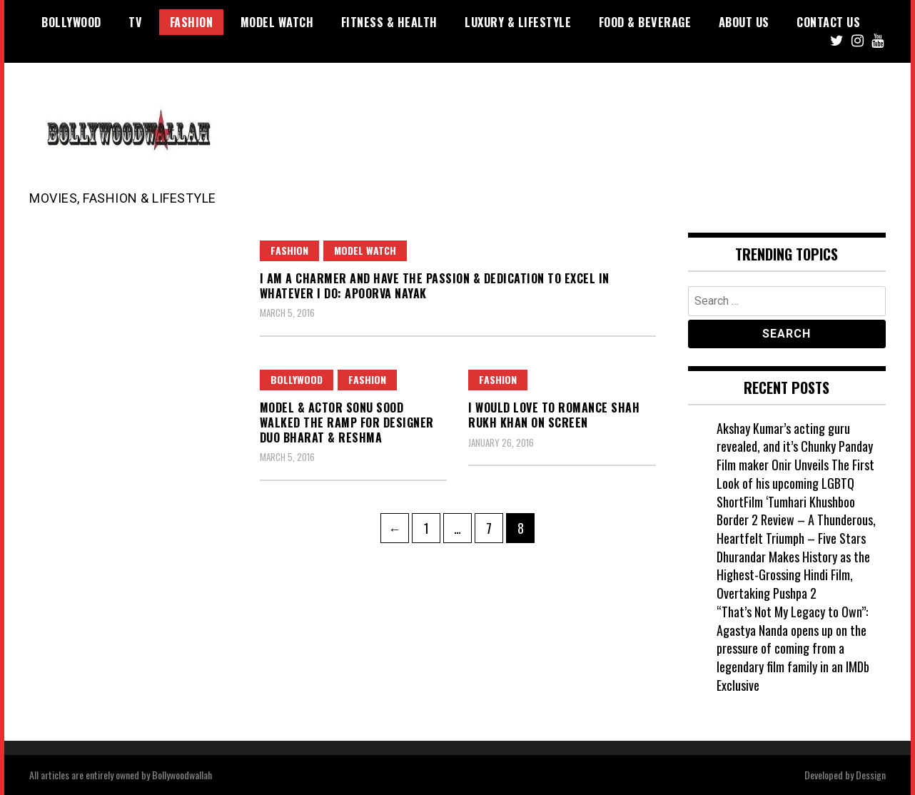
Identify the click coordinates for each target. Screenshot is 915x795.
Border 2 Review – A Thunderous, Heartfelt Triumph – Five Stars (796, 528)
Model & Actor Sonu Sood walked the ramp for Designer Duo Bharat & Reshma (347, 422)
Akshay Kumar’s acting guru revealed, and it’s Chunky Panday (795, 437)
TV (135, 22)
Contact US (828, 22)
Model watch (277, 22)
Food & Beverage (645, 22)
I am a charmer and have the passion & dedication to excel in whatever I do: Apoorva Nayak (435, 286)
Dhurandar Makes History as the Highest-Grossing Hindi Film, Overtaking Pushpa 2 (793, 574)
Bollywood (71, 22)
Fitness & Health (389, 22)
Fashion (191, 22)
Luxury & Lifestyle (518, 22)
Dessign (871, 774)
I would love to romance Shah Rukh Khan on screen (554, 415)
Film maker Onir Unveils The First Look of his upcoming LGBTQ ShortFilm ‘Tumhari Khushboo (795, 482)
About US (744, 22)
